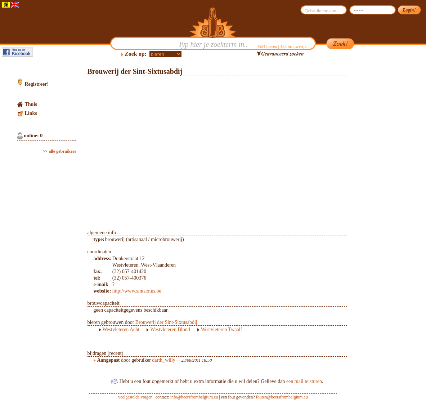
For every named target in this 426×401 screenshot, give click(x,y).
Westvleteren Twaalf (221, 329)
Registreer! (37, 84)
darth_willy (163, 360)
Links (31, 113)
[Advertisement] (381, 170)
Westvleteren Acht (121, 329)
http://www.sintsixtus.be (136, 291)
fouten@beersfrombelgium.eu (282, 397)
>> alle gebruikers (59, 151)
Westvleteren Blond (170, 329)
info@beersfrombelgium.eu (194, 397)
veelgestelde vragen (135, 397)
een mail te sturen (304, 381)
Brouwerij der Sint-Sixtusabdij (166, 322)
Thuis (31, 104)
